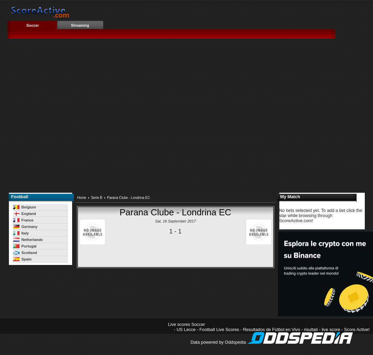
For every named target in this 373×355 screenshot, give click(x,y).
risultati (311, 329)
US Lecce (185, 329)
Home (81, 198)
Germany (25, 227)
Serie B (96, 198)
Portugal (25, 246)
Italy (21, 233)
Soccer (32, 25)
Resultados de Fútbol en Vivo (271, 329)
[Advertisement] (69, 118)
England (24, 214)
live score (331, 329)
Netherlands (28, 240)
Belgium (24, 207)
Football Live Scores (219, 329)
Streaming (80, 25)
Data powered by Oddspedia (271, 342)
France (23, 220)
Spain (22, 259)
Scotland (25, 253)
